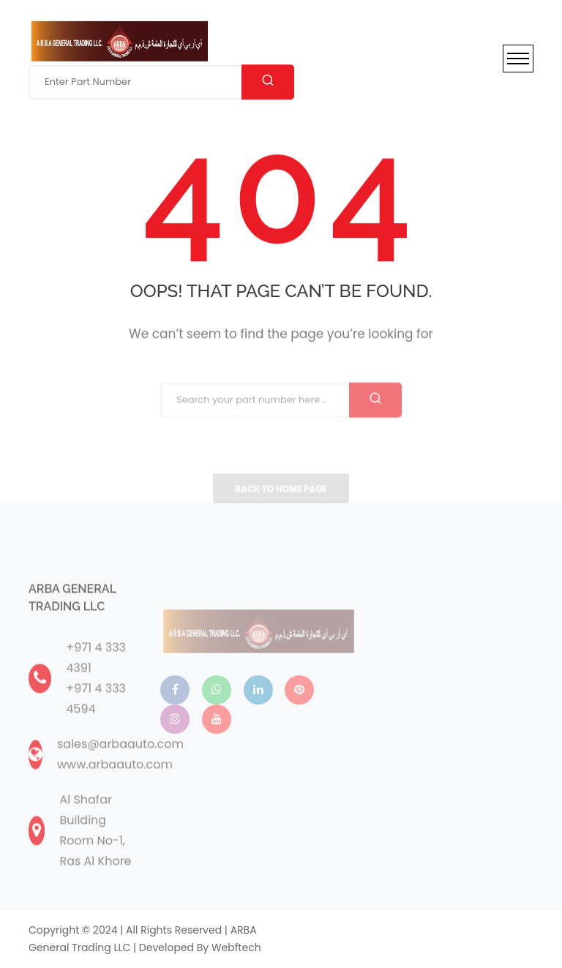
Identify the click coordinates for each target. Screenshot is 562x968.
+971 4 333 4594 (96, 719)
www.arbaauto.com (115, 784)
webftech (236, 947)
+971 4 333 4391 (96, 678)
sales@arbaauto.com (120, 764)
